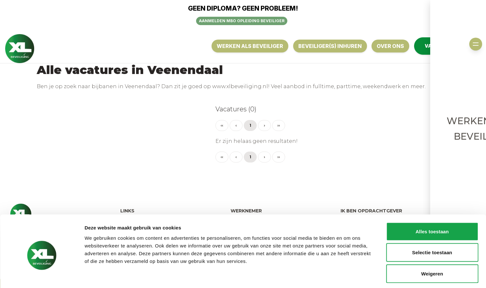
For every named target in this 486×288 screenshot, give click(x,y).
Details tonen (348, 275)
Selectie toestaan (432, 225)
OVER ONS (390, 46)
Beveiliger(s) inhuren (329, 46)
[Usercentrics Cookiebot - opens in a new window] (42, 275)
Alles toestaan (432, 203)
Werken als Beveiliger (248, 46)
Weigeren (432, 245)
